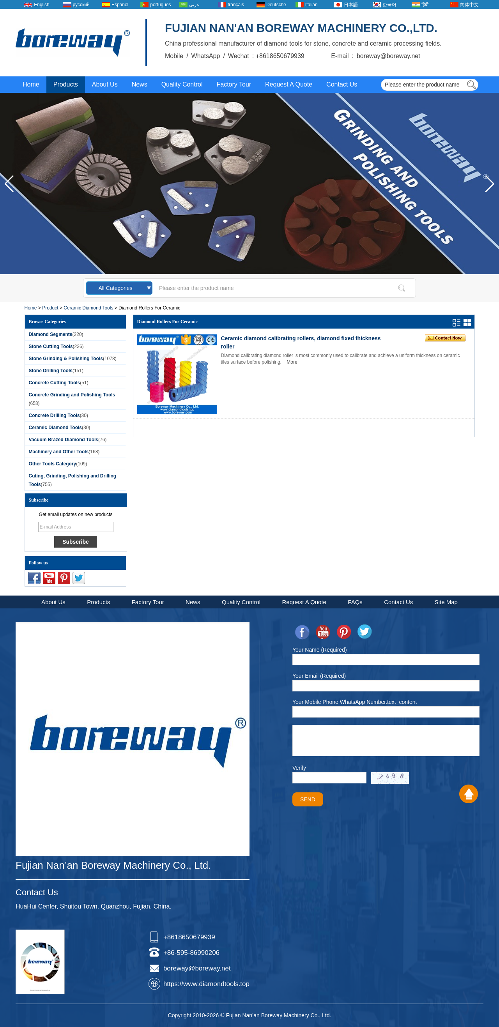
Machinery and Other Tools (59, 451)
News (139, 84)
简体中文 (469, 4)
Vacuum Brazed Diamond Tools (63, 439)
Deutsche (276, 4)
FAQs (355, 602)
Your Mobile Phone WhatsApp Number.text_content (354, 702)
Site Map (446, 602)
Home (31, 84)
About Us (105, 84)
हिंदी (424, 4)
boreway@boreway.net (197, 968)
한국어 (389, 4)
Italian (311, 4)
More (292, 362)
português (160, 4)
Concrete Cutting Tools (54, 382)
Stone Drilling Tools (51, 370)
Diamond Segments (51, 334)
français (236, 4)
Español (119, 4)
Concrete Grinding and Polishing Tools (72, 395)
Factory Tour (233, 84)
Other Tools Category (52, 464)
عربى (194, 4)
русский (81, 4)
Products (65, 84)
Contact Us (341, 84)
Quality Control (182, 84)
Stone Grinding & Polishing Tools (66, 358)
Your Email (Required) (319, 676)
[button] (490, 184)
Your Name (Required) (319, 650)
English (41, 4)
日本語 (351, 4)
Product (50, 308)
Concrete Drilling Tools (54, 415)
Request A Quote (288, 84)
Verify (299, 768)
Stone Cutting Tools (51, 346)
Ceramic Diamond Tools (88, 308)
